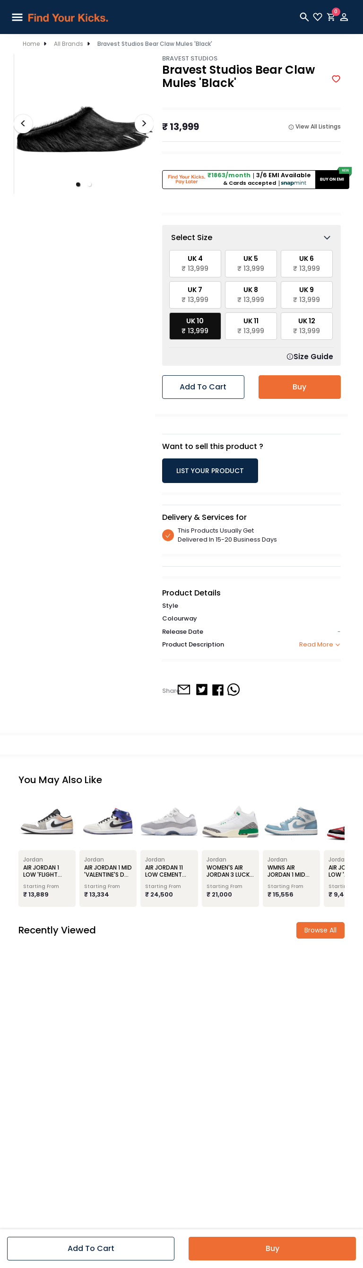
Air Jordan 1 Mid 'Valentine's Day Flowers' (108, 874)
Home (31, 44)
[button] (78, 184)
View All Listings (314, 126)
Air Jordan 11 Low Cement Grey (164, 874)
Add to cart (203, 386)
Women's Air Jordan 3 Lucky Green (230, 874)
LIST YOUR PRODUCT (210, 470)
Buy (299, 386)
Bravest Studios (189, 58)
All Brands (68, 44)
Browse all (320, 930)
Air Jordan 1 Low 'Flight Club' (41, 874)
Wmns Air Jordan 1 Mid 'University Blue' (291, 874)
